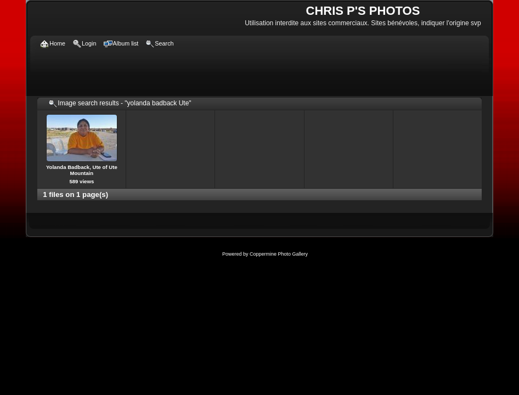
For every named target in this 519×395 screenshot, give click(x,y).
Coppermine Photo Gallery (279, 254)
